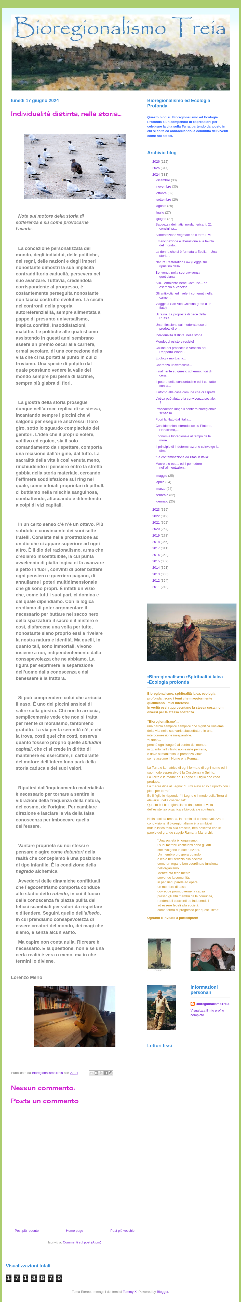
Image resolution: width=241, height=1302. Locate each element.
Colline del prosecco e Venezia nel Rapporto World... (180, 350)
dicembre (163, 180)
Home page (74, 1231)
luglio (160, 212)
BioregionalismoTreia (212, 1004)
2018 (156, 542)
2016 (156, 555)
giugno (161, 219)
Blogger (162, 1292)
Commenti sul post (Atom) (82, 1242)
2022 (156, 516)
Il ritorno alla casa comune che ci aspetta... (186, 392)
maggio (162, 476)
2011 (156, 587)
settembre (164, 199)
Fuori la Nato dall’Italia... (173, 419)
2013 (156, 574)
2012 (156, 580)
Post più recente (27, 1231)
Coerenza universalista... (173, 365)
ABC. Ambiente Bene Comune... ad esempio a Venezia (181, 285)
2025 (156, 168)
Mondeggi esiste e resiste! (174, 341)
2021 (156, 522)
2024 (156, 174)
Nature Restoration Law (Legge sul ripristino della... (181, 264)
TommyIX (130, 1292)
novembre (164, 186)
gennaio (162, 501)
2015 (156, 561)
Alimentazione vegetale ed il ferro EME (183, 235)
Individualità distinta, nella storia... (180, 335)
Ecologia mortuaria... (170, 358)
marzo (161, 489)
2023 (156, 509)
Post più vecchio (122, 1231)
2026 (156, 161)
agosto (161, 206)
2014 (156, 567)
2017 (156, 548)
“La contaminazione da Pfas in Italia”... (183, 457)
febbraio (162, 495)
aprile (160, 482)
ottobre (162, 193)
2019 (156, 535)
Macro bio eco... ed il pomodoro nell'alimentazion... (178, 466)
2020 (156, 529)
